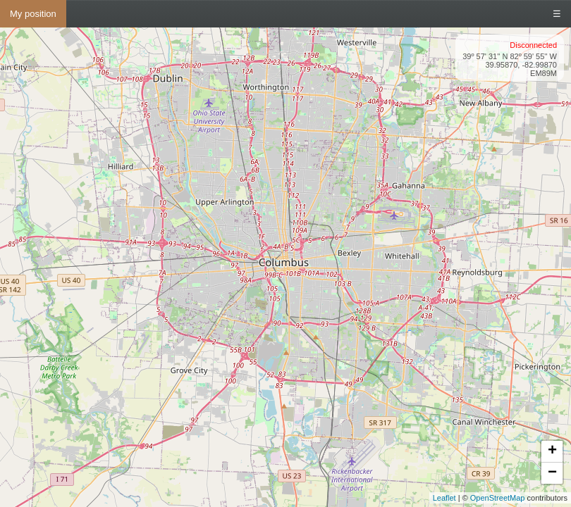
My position (33, 13)
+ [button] (552, 451)
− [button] (552, 473)
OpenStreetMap (497, 498)
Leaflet (444, 498)
